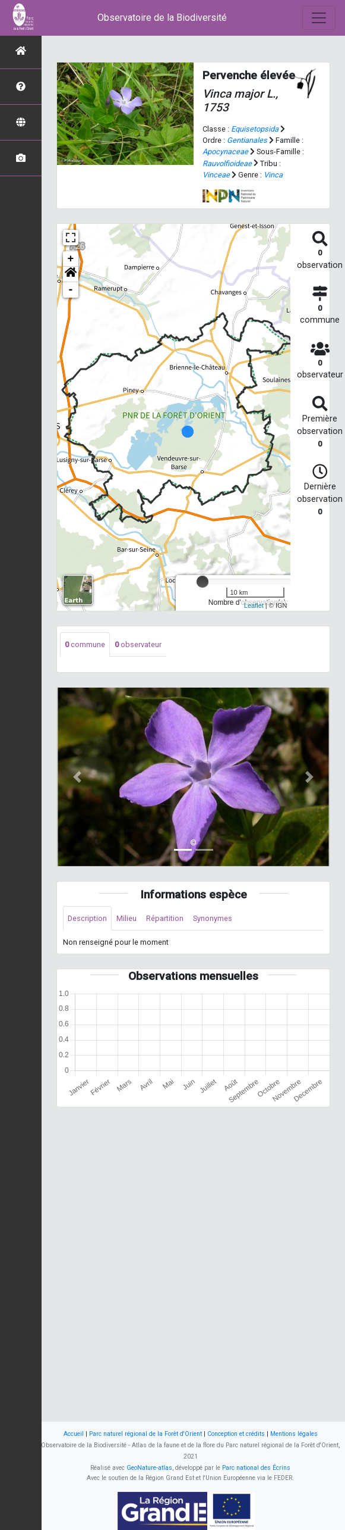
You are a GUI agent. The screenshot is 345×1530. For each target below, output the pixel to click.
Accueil (74, 1434)
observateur (138, 644)
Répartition (164, 918)
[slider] (202, 582)
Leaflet (254, 605)
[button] (70, 274)
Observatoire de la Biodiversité (162, 17)
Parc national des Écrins (256, 1468)
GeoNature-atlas (149, 1468)
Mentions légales (294, 1434)
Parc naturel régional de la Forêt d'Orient (145, 1434)
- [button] (71, 290)
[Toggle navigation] (318, 18)
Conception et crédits (236, 1434)
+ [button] (71, 259)
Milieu (126, 918)
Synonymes (212, 918)
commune (85, 644)
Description (87, 918)
